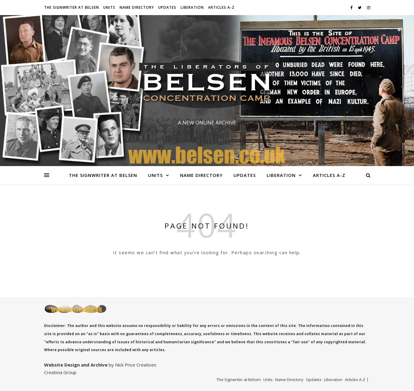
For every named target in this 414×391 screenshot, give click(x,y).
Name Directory (137, 7)
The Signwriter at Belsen (71, 7)
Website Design (62, 365)
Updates (167, 7)
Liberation (192, 7)
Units (109, 7)
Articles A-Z (221, 7)
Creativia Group (60, 372)
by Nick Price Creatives (132, 365)
